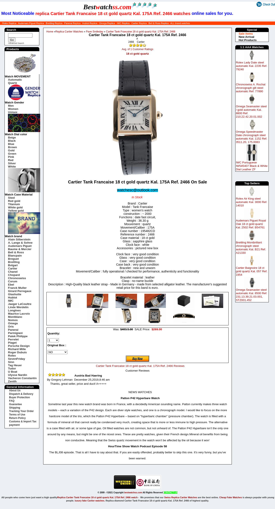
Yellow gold (16, 210)
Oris (11, 326)
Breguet (13, 258)
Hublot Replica (89, 23)
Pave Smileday (94, 31)
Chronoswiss (17, 278)
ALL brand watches (180, 23)
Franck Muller (17, 287)
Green (12, 153)
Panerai (13, 329)
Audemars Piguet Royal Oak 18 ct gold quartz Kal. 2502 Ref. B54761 (251, 224)
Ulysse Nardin (17, 375)
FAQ (11, 400)
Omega (13, 323)
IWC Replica (123, 23)
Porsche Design (19, 346)
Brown (12, 147)
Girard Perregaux (19, 291)
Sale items (246, 33)
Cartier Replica (139, 23)
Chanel (12, 271)
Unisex (12, 112)
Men (11, 105)
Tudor (12, 368)
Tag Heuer (15, 365)
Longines (14, 310)
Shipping (14, 407)
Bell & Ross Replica (158, 23)
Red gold (14, 201)
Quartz (12, 83)
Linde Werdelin (18, 307)
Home (49, 31)
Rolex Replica (9, 23)
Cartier (12, 268)
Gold (11, 150)
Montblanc (15, 316)
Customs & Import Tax (22, 421)
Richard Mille (17, 349)
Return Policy (17, 418)
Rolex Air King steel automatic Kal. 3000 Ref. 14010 (251, 202)
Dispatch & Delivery (21, 393)
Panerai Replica (72, 23)
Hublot (12, 297)
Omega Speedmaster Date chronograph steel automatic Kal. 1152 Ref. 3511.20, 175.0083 (251, 137)
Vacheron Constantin (22, 378)
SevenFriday (16, 358)
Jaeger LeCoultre (19, 304)
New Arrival (246, 36)
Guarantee (15, 404)
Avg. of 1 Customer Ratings (137, 49)
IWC (11, 300)
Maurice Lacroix (19, 313)
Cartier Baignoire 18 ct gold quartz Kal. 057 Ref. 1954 (251, 271)
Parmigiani (15, 333)
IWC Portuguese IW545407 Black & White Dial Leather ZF (251, 166)
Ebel (11, 284)
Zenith (12, 381)
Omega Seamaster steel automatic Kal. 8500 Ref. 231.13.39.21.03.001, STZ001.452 (251, 295)
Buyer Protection (19, 397)
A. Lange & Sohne (20, 242)
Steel (11, 197)
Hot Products (248, 40)
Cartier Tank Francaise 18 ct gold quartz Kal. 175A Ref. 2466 (140, 31)
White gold (15, 207)
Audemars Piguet (20, 246)
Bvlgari (13, 265)
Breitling (14, 262)
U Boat (12, 371)
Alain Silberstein (19, 239)
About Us (14, 390)
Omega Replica (107, 23)
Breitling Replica (54, 23)
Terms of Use (17, 414)
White (12, 166)
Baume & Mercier (19, 249)
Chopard (14, 275)
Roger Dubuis (17, 352)
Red (10, 160)
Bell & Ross (16, 252)
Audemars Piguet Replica (31, 23)
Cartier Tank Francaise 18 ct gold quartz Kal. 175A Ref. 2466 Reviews (140, 366)
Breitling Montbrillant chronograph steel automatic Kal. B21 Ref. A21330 (251, 247)
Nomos (13, 320)
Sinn (11, 362)
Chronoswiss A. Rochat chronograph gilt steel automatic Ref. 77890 (251, 88)
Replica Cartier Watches (69, 31)
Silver (12, 163)
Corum (12, 281)
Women (13, 109)
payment (14, 424)
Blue (11, 144)
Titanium (14, 204)
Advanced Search (16, 43)
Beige (12, 137)
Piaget (12, 342)
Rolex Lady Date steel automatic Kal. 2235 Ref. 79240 (251, 66)
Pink (11, 156)
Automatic (15, 79)
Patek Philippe (18, 336)
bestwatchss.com (133, 492)
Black (12, 140)
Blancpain (15, 255)
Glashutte (14, 294)
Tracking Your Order (21, 411)
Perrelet (13, 339)
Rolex (12, 355)
